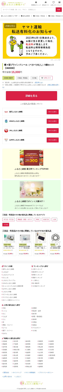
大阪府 (28, 358)
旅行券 (34, 313)
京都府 (28, 355)
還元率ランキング (38, 272)
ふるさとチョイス (8, 274)
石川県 (16, 358)
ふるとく (18, 376)
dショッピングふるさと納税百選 (13, 286)
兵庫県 (28, 361)
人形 (54, 219)
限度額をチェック (36, 3)
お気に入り (54, 3)
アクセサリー (36, 327)
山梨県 (16, 363)
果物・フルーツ (8, 325)
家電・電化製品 (37, 316)
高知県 (41, 363)
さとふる (5, 277)
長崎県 (51, 344)
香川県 (41, 358)
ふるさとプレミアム (9, 280)
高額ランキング (37, 277)
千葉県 (16, 344)
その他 (34, 78)
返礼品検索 (25, 16)
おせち (5, 333)
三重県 (28, 349)
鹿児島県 (52, 355)
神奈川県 (16, 349)
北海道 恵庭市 (8, 78)
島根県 (41, 344)
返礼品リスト (45, 3)
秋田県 (5, 352)
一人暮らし (35, 280)
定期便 (34, 308)
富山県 (16, 355)
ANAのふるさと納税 (9, 283)
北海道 (5, 341)
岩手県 (5, 347)
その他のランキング (38, 286)
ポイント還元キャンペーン (11, 300)
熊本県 (51, 347)
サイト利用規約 (29, 372)
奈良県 (28, 363)
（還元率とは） (39, 82)
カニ (4, 313)
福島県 (5, 358)
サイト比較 (7, 266)
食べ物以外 (35, 283)
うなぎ (5, 316)
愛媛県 (41, 361)
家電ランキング (37, 274)
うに (4, 319)
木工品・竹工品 (9, 219)
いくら (5, 311)
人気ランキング (37, 269)
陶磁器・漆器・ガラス (25, 219)
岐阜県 (28, 341)
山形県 (5, 355)
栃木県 (5, 363)
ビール (5, 327)
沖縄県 (51, 358)
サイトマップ (16, 372)
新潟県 (16, 352)
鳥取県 (41, 341)
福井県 (16, 361)
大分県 (51, 349)
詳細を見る (10, 26)
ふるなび (5, 272)
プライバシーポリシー (45, 372)
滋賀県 (28, 352)
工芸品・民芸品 (39, 16)
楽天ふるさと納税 (8, 269)
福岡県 (41, 366)
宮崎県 (51, 352)
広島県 (41, 349)
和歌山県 (29, 366)
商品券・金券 (36, 311)
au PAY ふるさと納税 (9, 289)
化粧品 (34, 325)
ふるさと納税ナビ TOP (9, 16)
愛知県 (28, 347)
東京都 (16, 347)
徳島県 (41, 355)
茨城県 (5, 361)
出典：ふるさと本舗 (55, 59)
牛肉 (4, 308)
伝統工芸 (46, 219)
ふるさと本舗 (7, 291)
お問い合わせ (7, 376)
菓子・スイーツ (8, 330)
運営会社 (5, 372)
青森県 (5, 344)
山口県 (41, 352)
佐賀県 (51, 341)
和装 (37, 219)
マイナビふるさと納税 (10, 297)
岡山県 (41, 347)
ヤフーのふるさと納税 (10, 294)
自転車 (34, 319)
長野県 (16, 366)
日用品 (34, 322)
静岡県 (28, 344)
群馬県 (5, 366)
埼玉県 (16, 341)
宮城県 (5, 349)
